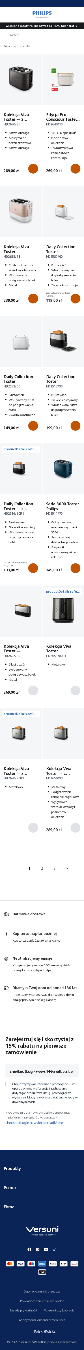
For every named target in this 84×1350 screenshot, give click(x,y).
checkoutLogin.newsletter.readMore (34, 1123)
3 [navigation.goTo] (55, 868)
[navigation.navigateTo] (5, 35)
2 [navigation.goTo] (42, 868)
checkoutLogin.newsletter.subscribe (41, 1071)
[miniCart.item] (78, 14)
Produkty (42, 1168)
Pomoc (42, 1187)
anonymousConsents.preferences (42, 1319)
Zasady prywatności (23, 1310)
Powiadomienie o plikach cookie (42, 1301)
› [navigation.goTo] (67, 868)
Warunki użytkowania (59, 1310)
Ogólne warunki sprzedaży (42, 1291)
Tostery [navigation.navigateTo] (14, 35)
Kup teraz (67, 25)
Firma (42, 1206)
